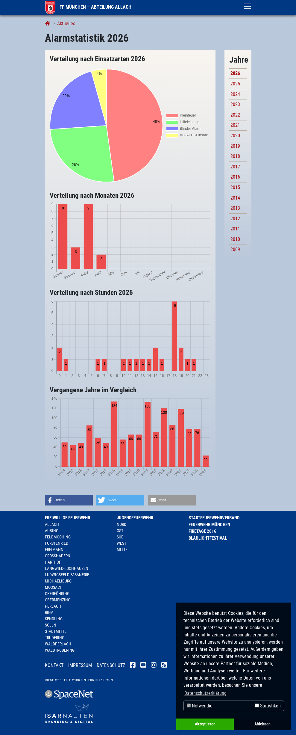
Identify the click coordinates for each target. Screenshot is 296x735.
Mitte (122, 549)
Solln (50, 625)
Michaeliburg (58, 581)
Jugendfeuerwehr (135, 517)
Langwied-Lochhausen (66, 568)
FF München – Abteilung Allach (88, 7)
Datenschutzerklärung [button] (205, 693)
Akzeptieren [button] (205, 724)
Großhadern (57, 555)
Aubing (51, 530)
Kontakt (54, 665)
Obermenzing (57, 599)
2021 (235, 125)
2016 (235, 177)
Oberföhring (57, 593)
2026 (235, 73)
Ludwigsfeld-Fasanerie (67, 574)
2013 (235, 208)
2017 (235, 167)
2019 (235, 146)
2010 (235, 239)
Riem (49, 612)
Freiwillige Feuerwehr (67, 517)
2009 (235, 249)
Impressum (80, 665)
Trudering (54, 637)
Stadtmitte (55, 631)
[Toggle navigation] (247, 6)
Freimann (54, 549)
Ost (120, 530)
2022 (235, 115)
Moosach (54, 587)
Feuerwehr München (209, 524)
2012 (235, 218)
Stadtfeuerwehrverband (214, 517)
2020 (235, 135)
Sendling (54, 618)
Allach (52, 524)
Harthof (53, 562)
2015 (235, 187)
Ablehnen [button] (262, 724)
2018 (235, 156)
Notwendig (199, 706)
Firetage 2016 (202, 531)
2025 (235, 84)
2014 (235, 198)
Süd (120, 537)
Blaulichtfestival (208, 538)
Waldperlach (58, 644)
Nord (121, 524)
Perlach (53, 606)
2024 (235, 94)
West (121, 543)
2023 (235, 104)
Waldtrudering (60, 650)
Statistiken (268, 706)
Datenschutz (111, 665)
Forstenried (56, 543)
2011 (235, 229)
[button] (69, 500)
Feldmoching (58, 537)
